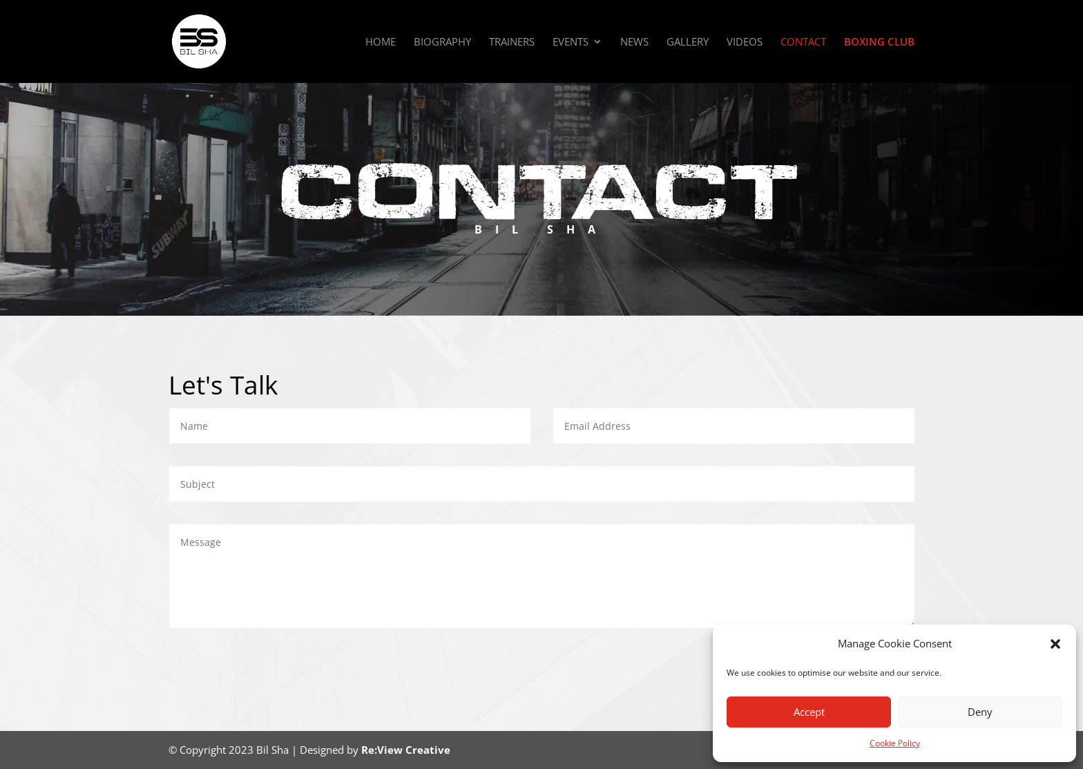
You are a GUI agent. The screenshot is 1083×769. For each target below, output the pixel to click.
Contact (803, 42)
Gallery (688, 42)
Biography (442, 42)
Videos (745, 42)
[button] (1055, 644)
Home (380, 42)
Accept (809, 712)
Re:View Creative (405, 750)
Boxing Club (879, 42)
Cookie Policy (895, 743)
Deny (980, 712)
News (634, 42)
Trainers (512, 42)
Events (570, 42)
